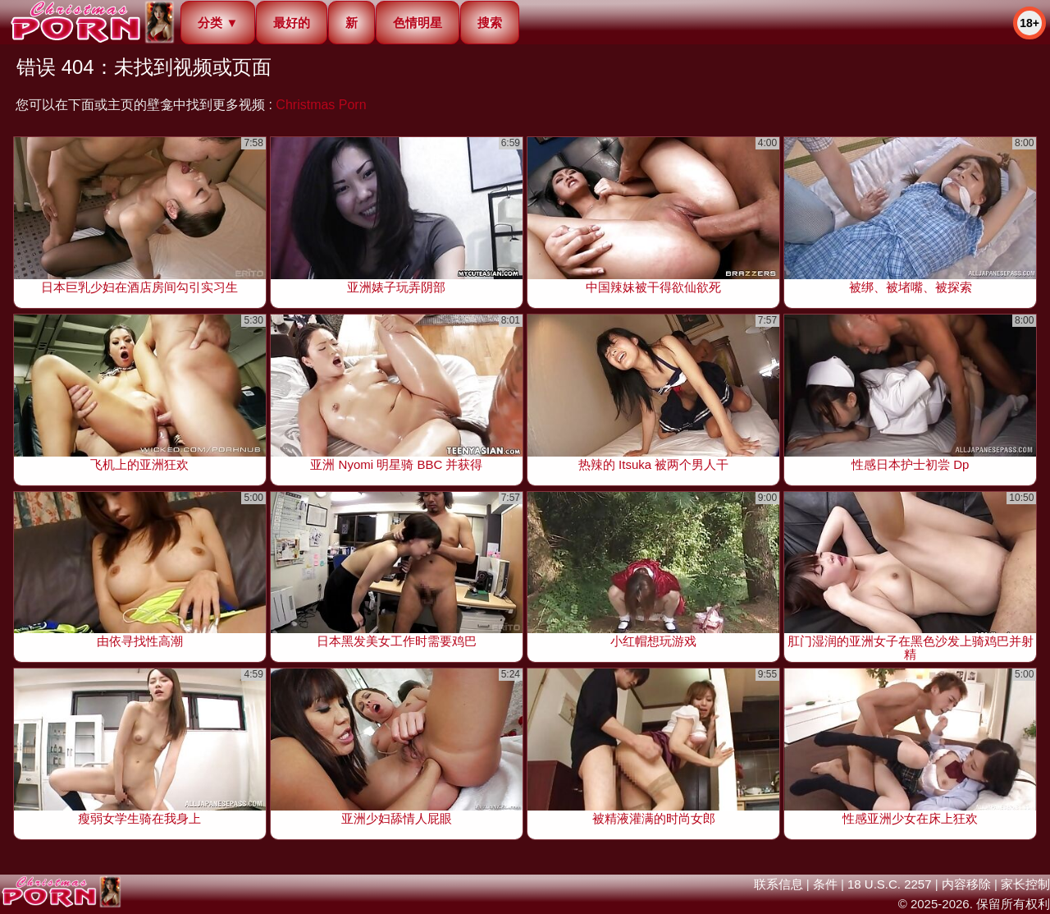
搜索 (489, 23)
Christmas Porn (321, 105)
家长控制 (1025, 884)
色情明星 (417, 23)
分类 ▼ (218, 23)
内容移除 (966, 884)
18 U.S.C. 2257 (889, 884)
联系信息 (778, 884)
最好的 (291, 23)
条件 (825, 884)
